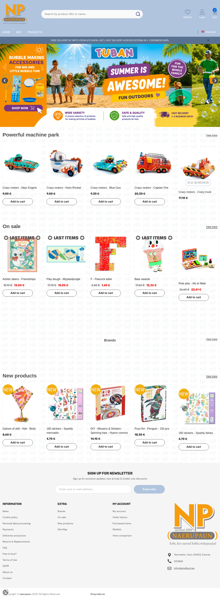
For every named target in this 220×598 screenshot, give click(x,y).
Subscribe (149, 489)
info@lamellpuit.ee (184, 568)
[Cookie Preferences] (5, 592)
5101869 (178, 561)
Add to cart (17, 201)
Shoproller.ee (97, 594)
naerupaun (25, 594)
